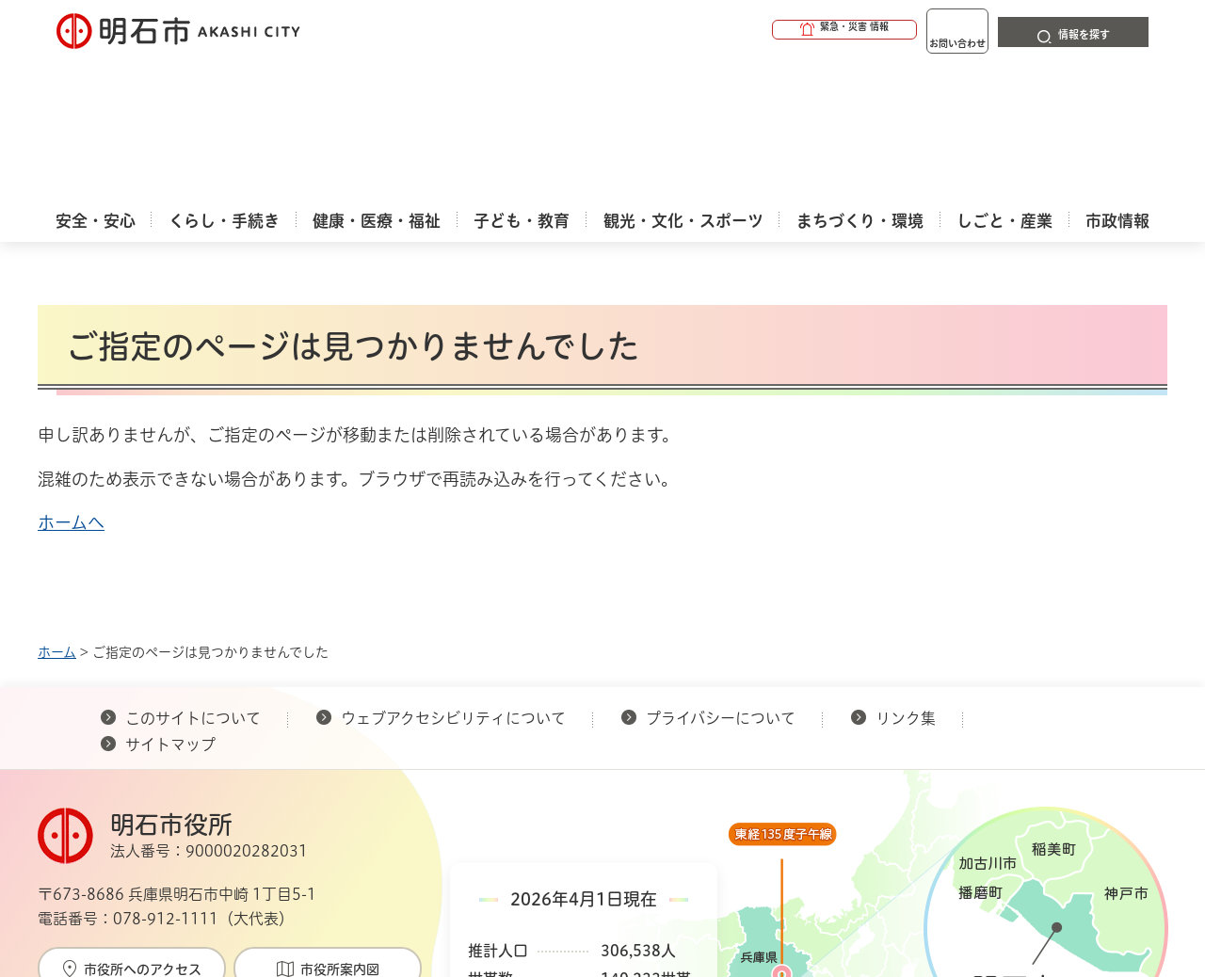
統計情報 (659, 882)
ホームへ (71, 381)
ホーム (57, 511)
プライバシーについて (720, 577)
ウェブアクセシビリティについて (453, 577)
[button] (771, 30)
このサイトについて (193, 577)
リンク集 (906, 577)
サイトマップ (170, 603)
